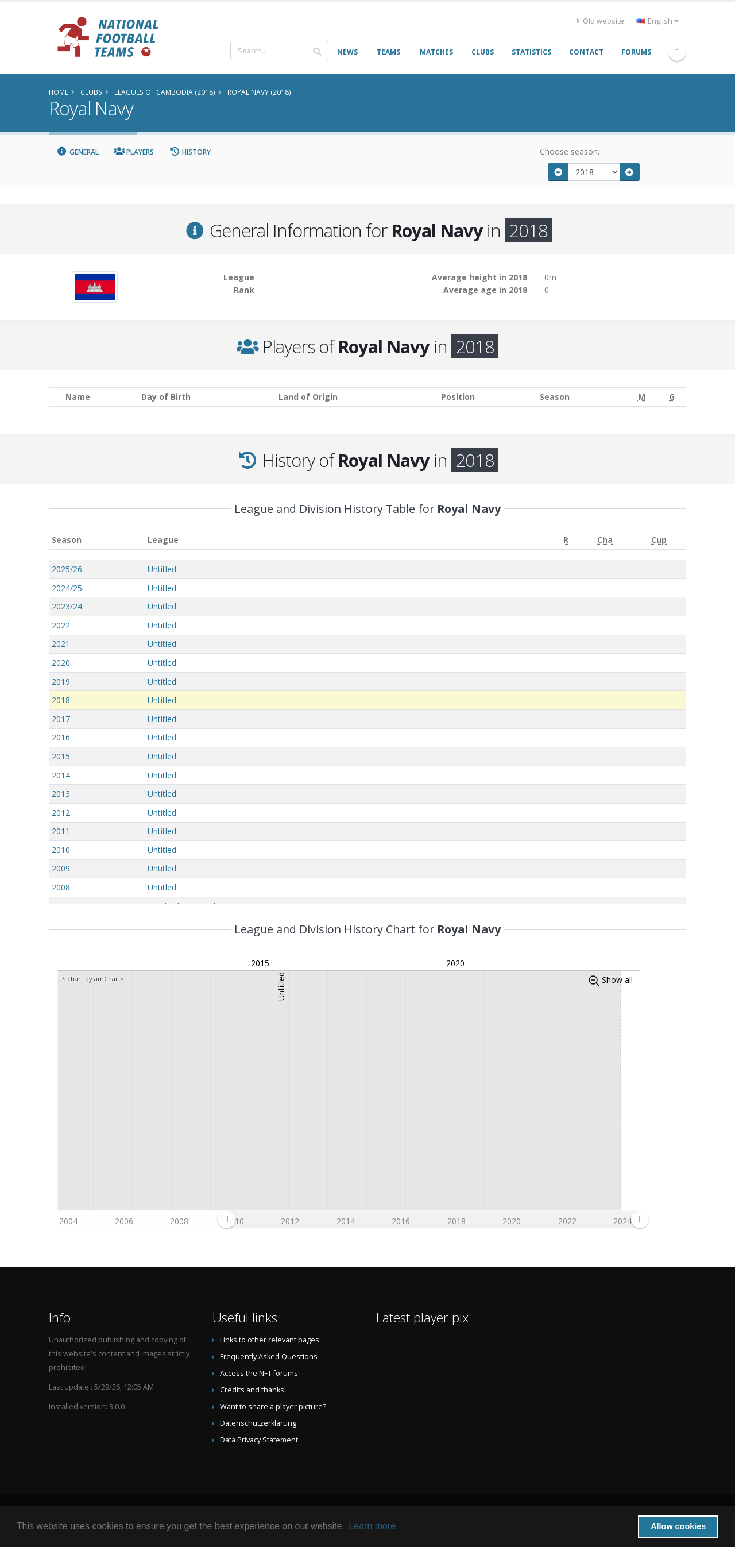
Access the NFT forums (259, 1373)
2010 (61, 849)
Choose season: (569, 151)
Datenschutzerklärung (258, 1423)
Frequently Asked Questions (269, 1356)
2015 (61, 756)
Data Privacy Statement (259, 1440)
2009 (61, 868)
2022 (61, 625)
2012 (61, 812)
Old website (600, 21)
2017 (61, 718)
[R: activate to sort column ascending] (566, 540)
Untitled (162, 569)
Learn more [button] (372, 1526)
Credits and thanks (252, 1390)
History (190, 152)
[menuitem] (433, 1219)
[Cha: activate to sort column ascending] (605, 540)
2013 (61, 793)
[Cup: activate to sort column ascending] (659, 540)
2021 (61, 643)
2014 (61, 775)
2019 (61, 681)
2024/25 (67, 587)
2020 (61, 662)
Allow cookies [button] (678, 1526)
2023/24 (67, 606)
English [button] (657, 21)
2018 (61, 700)
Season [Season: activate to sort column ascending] (67, 539)
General (77, 152)
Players (134, 152)
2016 (61, 737)
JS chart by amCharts (91, 978)
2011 (61, 830)
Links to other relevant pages (269, 1340)
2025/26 (67, 569)
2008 (61, 887)
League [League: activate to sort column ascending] (163, 539)
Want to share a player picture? (273, 1406)
